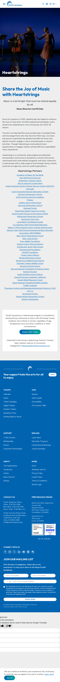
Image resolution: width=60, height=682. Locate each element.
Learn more (49, 674)
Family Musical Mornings (41, 445)
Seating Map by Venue (12, 417)
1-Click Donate (9, 437)
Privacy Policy (37, 473)
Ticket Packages (10, 402)
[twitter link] (14, 552)
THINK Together (30, 285)
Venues (35, 394)
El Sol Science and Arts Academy (30, 197)
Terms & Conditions (39, 481)
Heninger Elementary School (30, 205)
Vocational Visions (30, 294)
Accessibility (36, 402)
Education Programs (40, 441)
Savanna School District (30, 266)
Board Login (36, 484)
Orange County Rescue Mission (30, 244)
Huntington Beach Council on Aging (30, 211)
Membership (8, 441)
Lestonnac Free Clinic (30, 219)
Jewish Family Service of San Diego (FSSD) (30, 214)
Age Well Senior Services (30, 178)
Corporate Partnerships (12, 449)
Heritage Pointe (30, 208)
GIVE (52, 374)
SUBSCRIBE (30, 599)
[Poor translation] (8, 626)
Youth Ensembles (38, 449)
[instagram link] (9, 552)
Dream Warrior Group (20, 607)
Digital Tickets (9, 405)
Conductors (7, 469)
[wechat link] (32, 552)
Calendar (7, 394)
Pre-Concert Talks (39, 405)
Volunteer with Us (39, 469)
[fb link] (5, 552)
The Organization (10, 466)
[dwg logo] (30, 369)
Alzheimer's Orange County (30, 180)
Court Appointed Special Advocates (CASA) (30, 191)
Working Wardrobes (30, 299)
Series (5, 398)
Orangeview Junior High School (30, 247)
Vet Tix (30, 291)
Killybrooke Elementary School (30, 216)
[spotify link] (28, 552)
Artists (6, 473)
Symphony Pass (9, 413)
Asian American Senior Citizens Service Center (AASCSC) (30, 186)
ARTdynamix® (7, 607)
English (54, 4)
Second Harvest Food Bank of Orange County (30, 269)
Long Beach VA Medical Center (30, 222)
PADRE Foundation (30, 252)
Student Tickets (9, 409)
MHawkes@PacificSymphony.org (36, 346)
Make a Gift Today (30, 332)
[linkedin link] (19, 552)
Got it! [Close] (9, 678)
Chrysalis (30, 189)
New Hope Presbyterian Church (30, 236)
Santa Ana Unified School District (30, 260)
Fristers (30, 200)
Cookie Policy (37, 477)
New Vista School (30, 238)
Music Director (9, 477)
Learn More (36, 437)
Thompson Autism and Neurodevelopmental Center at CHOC (30, 288)
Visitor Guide (37, 398)
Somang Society (30, 271)
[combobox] (7, 581)
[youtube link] (23, 552)
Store (34, 466)
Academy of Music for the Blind (30, 175)
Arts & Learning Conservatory (30, 183)
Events (6, 445)
